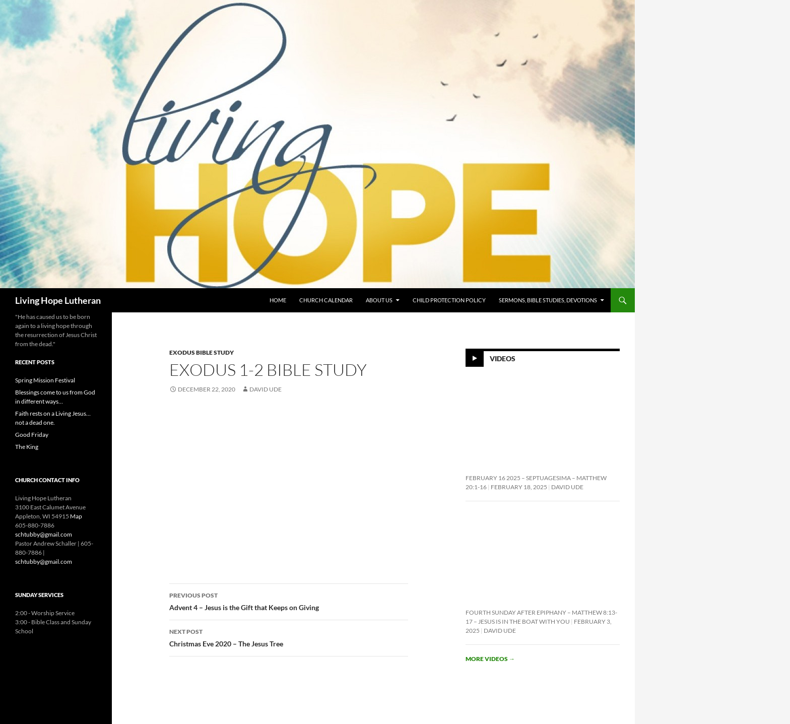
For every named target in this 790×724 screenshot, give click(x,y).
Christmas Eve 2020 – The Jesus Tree (288, 637)
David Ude (265, 389)
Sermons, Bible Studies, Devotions (548, 300)
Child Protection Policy (449, 300)
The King (26, 446)
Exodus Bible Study (201, 352)
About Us (379, 300)
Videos (502, 358)
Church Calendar (326, 300)
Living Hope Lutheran (58, 300)
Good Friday (31, 434)
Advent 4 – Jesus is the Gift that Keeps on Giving (288, 600)
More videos (490, 659)
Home (278, 300)
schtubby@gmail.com (43, 534)
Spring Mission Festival (45, 380)
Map (76, 516)
